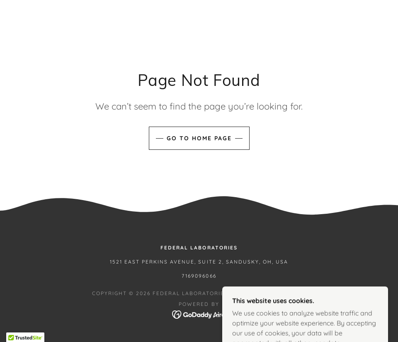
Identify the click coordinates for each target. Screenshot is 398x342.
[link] (199, 314)
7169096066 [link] (199, 276)
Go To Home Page (199, 138)
